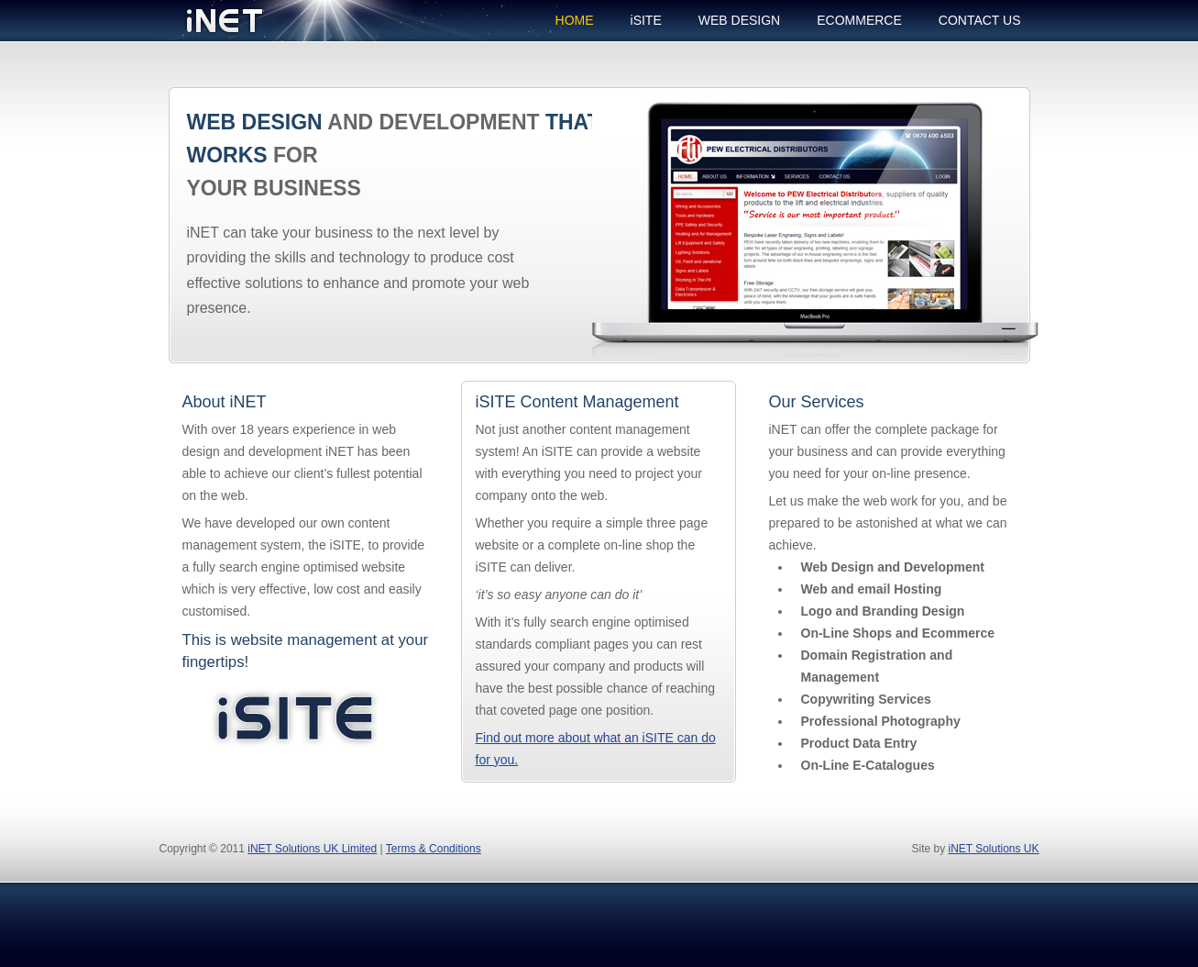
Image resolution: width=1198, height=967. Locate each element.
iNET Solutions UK (993, 848)
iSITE (646, 20)
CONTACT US (980, 20)
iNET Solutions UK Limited (312, 848)
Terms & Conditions (433, 848)
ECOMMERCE (859, 20)
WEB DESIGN (739, 20)
